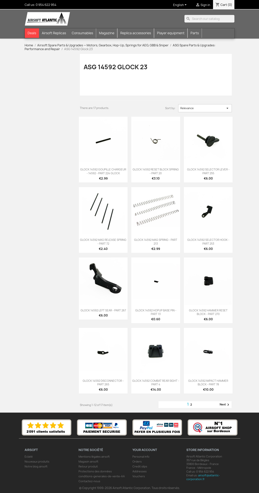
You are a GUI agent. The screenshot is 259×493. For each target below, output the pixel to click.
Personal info (140, 456)
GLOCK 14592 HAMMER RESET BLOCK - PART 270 (208, 312)
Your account (144, 450)
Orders (137, 461)
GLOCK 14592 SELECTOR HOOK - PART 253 (208, 241)
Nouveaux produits (37, 461)
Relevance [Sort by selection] (204, 108)
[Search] (209, 19)
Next (225, 404)
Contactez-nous (89, 481)
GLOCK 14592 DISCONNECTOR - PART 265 (103, 382)
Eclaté (29, 456)
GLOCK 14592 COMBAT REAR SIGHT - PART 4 (155, 382)
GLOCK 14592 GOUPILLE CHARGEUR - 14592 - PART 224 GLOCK (103, 171)
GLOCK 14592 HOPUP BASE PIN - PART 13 (155, 312)
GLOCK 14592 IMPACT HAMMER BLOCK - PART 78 (208, 382)
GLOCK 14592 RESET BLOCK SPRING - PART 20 (156, 171)
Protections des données (95, 471)
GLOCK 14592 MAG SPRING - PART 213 (155, 241)
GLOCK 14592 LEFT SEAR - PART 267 (103, 310)
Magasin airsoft (88, 461)
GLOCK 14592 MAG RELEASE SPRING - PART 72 (103, 241)
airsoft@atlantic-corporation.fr (203, 477)
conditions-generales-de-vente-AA (102, 476)
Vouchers (138, 476)
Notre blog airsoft (36, 466)
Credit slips (139, 466)
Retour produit (88, 466)
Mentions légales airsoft (94, 456)
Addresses (139, 471)
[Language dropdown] (180, 5)
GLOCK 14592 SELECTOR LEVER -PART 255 (208, 171)
